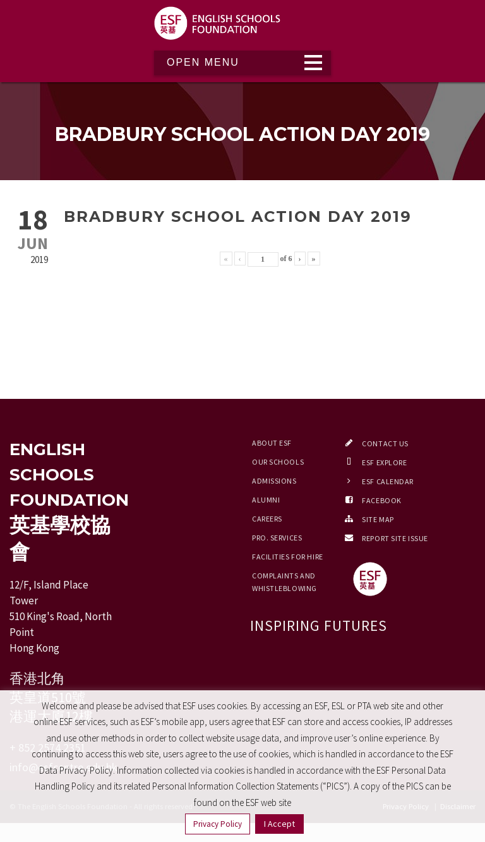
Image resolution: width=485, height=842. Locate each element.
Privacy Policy (217, 824)
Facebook (381, 500)
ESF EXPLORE (384, 462)
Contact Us (385, 443)
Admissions (274, 480)
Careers (267, 518)
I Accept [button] (279, 823)
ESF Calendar (388, 481)
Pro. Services (277, 537)
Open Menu (203, 62)
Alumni (266, 499)
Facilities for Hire (287, 556)
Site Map (377, 519)
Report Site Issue (395, 538)
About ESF (272, 443)
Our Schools (278, 462)
